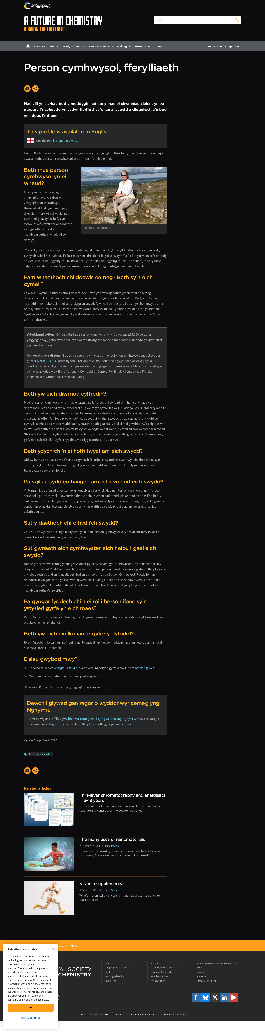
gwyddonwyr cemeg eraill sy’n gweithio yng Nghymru (98, 719)
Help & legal (110, 980)
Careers (200, 972)
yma (100, 676)
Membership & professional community (216, 963)
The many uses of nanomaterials (112, 839)
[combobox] (197, 20)
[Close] (54, 949)
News (199, 967)
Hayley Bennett (111, 890)
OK (30, 1007)
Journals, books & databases (165, 967)
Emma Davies (111, 845)
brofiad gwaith (145, 668)
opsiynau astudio (65, 668)
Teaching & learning (114, 976)
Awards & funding (159, 976)
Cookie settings (30, 1017)
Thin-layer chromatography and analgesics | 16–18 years (123, 797)
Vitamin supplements (101, 883)
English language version (64, 140)
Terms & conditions (206, 980)
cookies (181, 1014)
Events (108, 972)
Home (108, 963)
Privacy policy (158, 980)
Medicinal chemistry (40, 754)
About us (155, 963)
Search (237, 20)
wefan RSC (44, 361)
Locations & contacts (161, 972)
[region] (30, 986)
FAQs (73, 946)
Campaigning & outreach (117, 967)
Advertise (201, 976)
